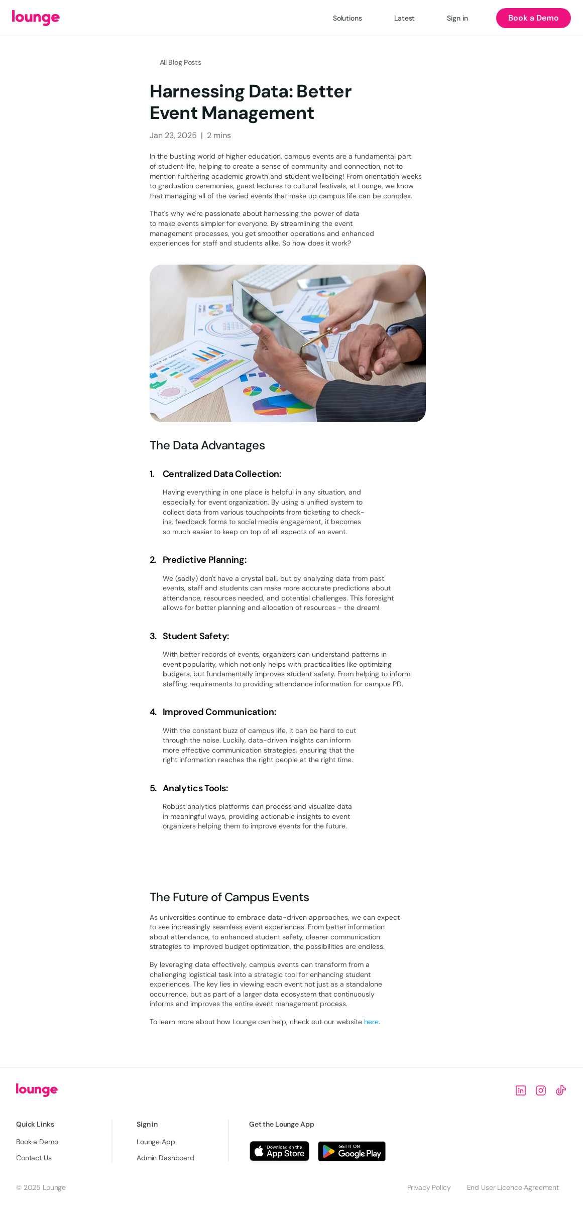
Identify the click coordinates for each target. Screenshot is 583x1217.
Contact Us (34, 1157)
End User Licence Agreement (513, 1187)
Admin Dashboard (165, 1157)
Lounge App (156, 1141)
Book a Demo (37, 1141)
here (371, 1021)
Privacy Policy (429, 1187)
